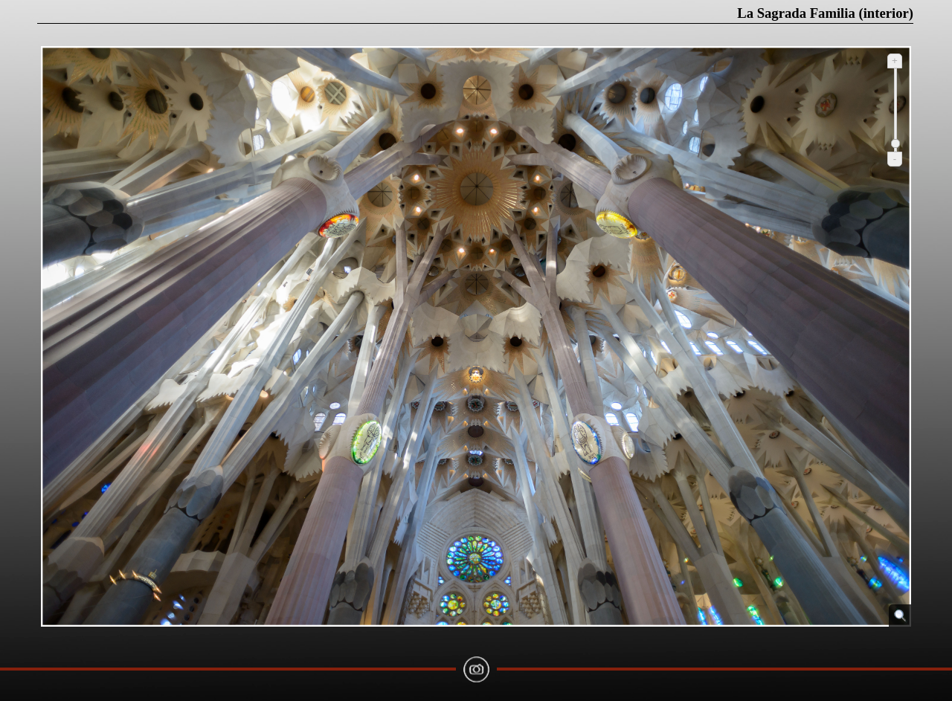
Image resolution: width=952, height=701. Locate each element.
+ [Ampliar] (895, 60)
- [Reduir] (894, 158)
